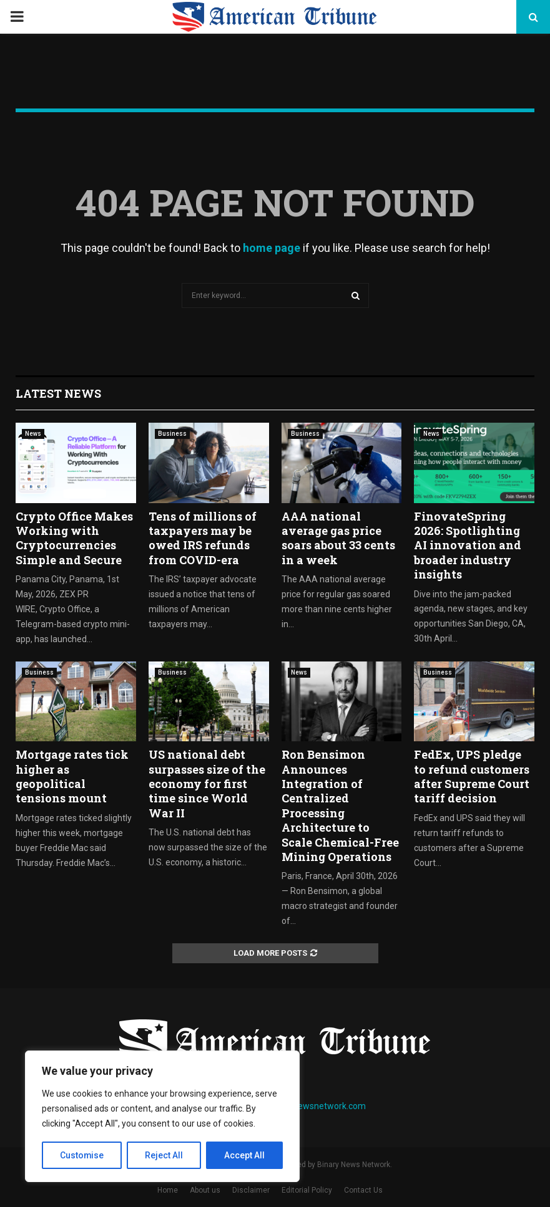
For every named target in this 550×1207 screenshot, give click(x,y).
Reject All (164, 1155)
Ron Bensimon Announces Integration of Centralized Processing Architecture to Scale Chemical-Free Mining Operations (340, 805)
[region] (162, 1116)
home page (271, 247)
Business (172, 433)
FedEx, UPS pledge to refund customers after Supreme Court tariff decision (471, 776)
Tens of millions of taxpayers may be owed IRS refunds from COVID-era (203, 538)
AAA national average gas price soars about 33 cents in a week (338, 538)
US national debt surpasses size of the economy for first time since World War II (207, 783)
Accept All (244, 1155)
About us (205, 1190)
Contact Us (363, 1190)
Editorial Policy (307, 1190)
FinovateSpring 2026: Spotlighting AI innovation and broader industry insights (467, 545)
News (33, 433)
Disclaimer (251, 1190)
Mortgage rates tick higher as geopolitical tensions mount (72, 776)
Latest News (58, 393)
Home (167, 1190)
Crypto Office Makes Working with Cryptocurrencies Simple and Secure (74, 538)
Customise (82, 1155)
